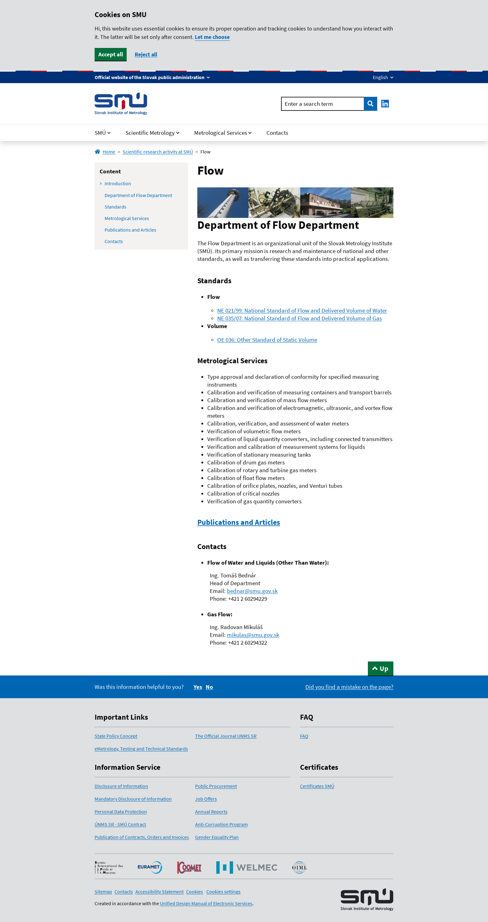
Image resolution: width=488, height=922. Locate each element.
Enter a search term (309, 103)
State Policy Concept (116, 736)
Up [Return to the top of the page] (384, 668)
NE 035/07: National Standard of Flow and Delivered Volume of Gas (299, 318)
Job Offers (206, 799)
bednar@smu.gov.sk (252, 591)
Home (105, 151)
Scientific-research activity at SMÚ (158, 151)
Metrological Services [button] (220, 132)
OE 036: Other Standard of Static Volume (267, 339)
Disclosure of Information (121, 786)
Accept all (110, 54)
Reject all (146, 54)
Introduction (118, 183)
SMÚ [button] (100, 132)
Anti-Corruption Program (221, 824)
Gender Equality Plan (217, 837)
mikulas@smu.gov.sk (253, 634)
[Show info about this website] (152, 77)
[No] (209, 687)
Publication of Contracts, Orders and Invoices (142, 837)
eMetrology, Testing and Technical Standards (141, 749)
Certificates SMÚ (317, 786)
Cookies (194, 891)
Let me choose (212, 37)
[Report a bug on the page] (349, 687)
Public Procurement (216, 786)
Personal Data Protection (121, 811)
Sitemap (103, 891)
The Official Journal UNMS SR (225, 736)
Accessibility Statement (159, 891)
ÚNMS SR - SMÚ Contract (120, 824)
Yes (198, 686)
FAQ (304, 736)
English (381, 77)
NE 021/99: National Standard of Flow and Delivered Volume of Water (302, 310)
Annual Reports (211, 811)
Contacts (277, 132)
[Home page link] (121, 103)
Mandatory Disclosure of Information (133, 799)
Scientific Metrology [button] (150, 132)
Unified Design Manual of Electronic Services (206, 903)
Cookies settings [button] (223, 891)
